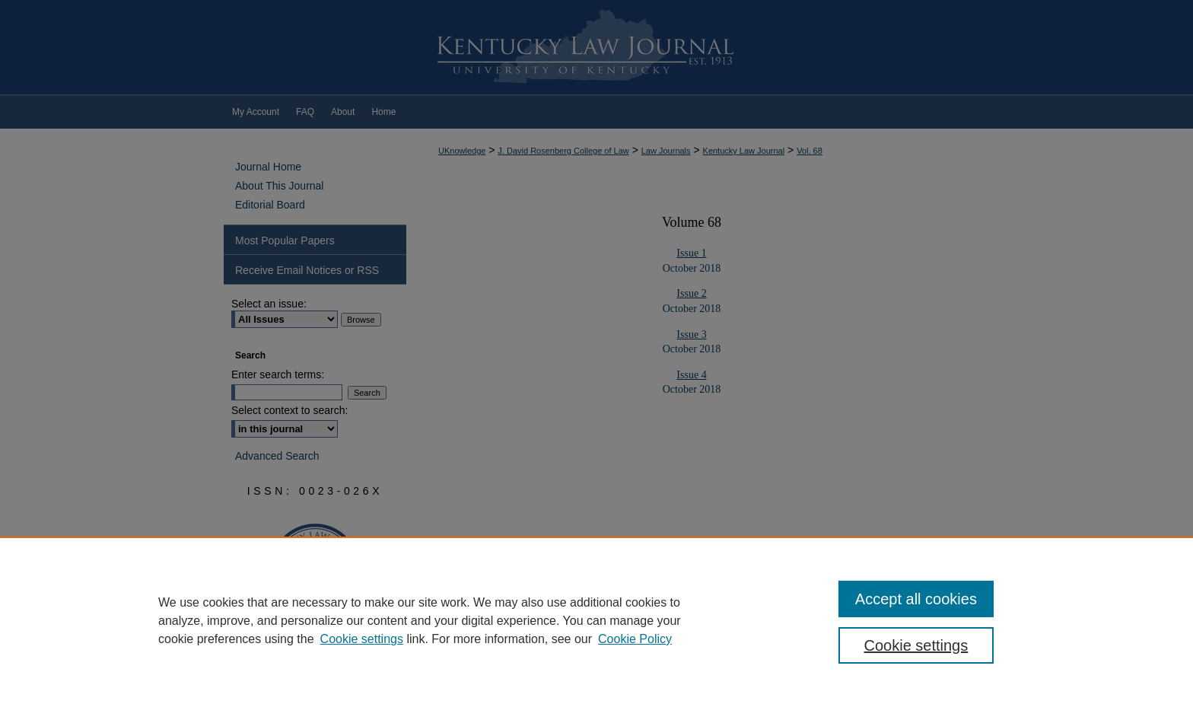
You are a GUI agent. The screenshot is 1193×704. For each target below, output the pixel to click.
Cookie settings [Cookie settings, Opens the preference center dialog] (916, 645)
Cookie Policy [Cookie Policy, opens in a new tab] (635, 638)
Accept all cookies (916, 599)
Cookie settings (361, 638)
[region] (596, 620)
